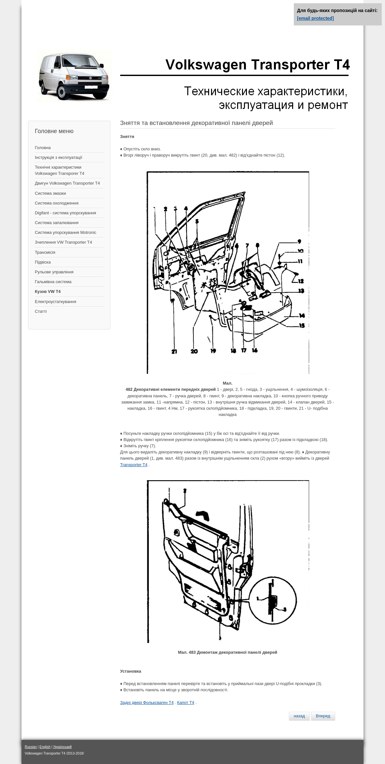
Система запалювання (56, 222)
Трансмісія (45, 252)
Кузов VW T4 (48, 291)
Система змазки (50, 193)
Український (62, 747)
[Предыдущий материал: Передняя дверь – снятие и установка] (299, 716)
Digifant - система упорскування (65, 212)
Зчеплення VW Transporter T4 (63, 242)
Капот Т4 (185, 702)
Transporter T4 (134, 464)
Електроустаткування (55, 301)
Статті (41, 311)
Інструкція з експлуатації (58, 157)
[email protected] (315, 18)
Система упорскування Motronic (65, 232)
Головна (43, 147)
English (44, 747)
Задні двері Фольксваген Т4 (147, 702)
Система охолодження (56, 203)
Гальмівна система (53, 281)
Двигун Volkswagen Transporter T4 (67, 183)
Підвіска (43, 262)
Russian (31, 747)
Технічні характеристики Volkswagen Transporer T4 (59, 170)
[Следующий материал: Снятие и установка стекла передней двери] (323, 716)
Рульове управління (54, 271)
